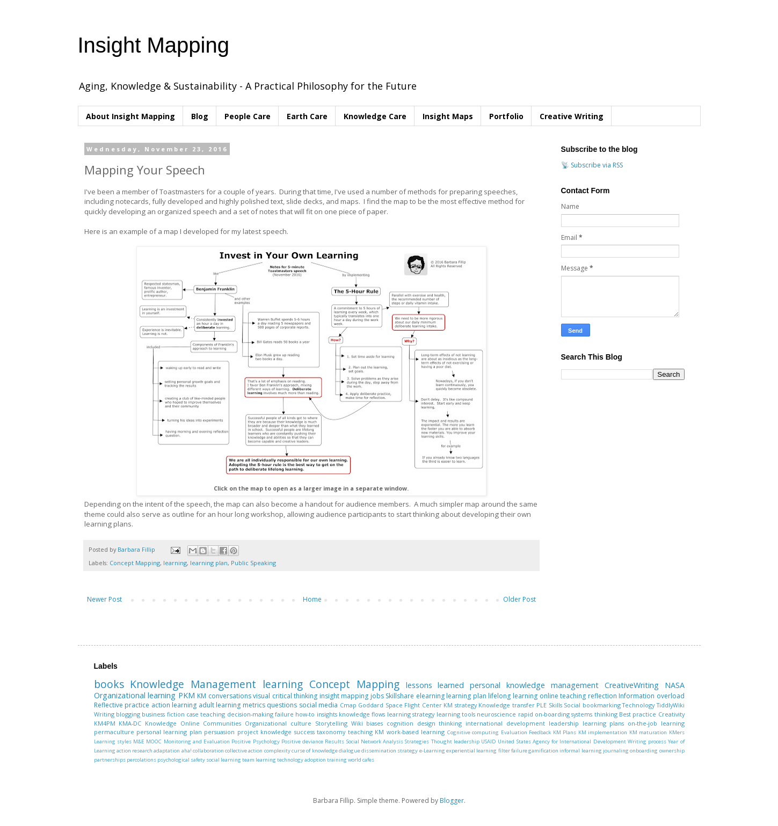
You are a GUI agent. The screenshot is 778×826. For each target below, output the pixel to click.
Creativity (671, 714)
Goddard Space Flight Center (400, 705)
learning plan (209, 563)
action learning (174, 705)
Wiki (357, 723)
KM (201, 695)
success (304, 732)
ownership (672, 750)
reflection (602, 695)
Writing (104, 714)
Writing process (647, 741)
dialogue (349, 750)
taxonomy (331, 732)
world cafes (361, 759)
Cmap (348, 705)
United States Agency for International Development (562, 741)
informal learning (580, 750)
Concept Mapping (135, 563)
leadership (564, 723)
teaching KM (366, 732)
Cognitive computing (473, 732)
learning (175, 563)
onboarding (644, 750)
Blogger (452, 800)
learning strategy (410, 714)
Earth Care (307, 116)
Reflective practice (122, 705)
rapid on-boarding (544, 714)
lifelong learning (512, 695)
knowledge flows (362, 714)
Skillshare (400, 695)
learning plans (603, 723)
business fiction (163, 714)
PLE (541, 705)
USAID (488, 741)
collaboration (208, 750)
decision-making (250, 714)
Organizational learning (135, 695)
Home (312, 599)
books (109, 684)
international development (505, 723)
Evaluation (514, 732)
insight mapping (344, 695)
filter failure (512, 750)
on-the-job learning (656, 723)
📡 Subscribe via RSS (592, 165)
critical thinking (295, 695)
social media (318, 705)
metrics (254, 705)
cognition (400, 723)
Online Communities (211, 723)
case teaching (205, 714)
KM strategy (460, 705)
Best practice (637, 714)
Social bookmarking (592, 705)
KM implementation (602, 732)
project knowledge (264, 732)
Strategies (417, 741)
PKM (186, 695)
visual (261, 695)
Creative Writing (572, 116)
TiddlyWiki (671, 705)
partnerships (110, 759)
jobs (377, 695)
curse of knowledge (315, 750)
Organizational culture (278, 723)
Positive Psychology (255, 741)
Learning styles (113, 741)
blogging (128, 714)
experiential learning (471, 750)
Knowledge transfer (506, 705)
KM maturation (648, 732)
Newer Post (104, 599)
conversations (229, 695)
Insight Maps (448, 116)
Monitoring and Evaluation (197, 741)
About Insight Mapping (130, 116)
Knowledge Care (375, 116)
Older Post (519, 599)
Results (334, 741)
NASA (675, 685)
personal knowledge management (534, 685)
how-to (305, 714)
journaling (616, 750)
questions (282, 705)
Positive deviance (302, 741)
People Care (247, 116)
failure (284, 714)
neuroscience (496, 714)
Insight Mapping (153, 45)
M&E (138, 741)
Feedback (540, 732)
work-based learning (416, 732)
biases (374, 723)
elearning (430, 695)
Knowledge (161, 723)
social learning (223, 759)
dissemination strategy (389, 750)
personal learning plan (169, 732)
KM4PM (104, 723)
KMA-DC (130, 723)
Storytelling (331, 723)
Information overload (652, 695)
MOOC (154, 741)
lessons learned (435, 685)
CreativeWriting (632, 685)
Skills (555, 705)
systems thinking (594, 714)
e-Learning (432, 750)
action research (134, 750)
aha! (186, 750)
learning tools (456, 714)
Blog (199, 116)
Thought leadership (455, 741)
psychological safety (181, 759)
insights (327, 714)
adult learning (220, 705)
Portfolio (506, 116)
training (337, 759)
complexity (277, 750)
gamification (543, 750)
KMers (677, 732)
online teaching (563, 695)
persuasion (219, 732)
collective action (244, 750)
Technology (638, 705)
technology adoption (301, 759)
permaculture (114, 732)
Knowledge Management (193, 684)
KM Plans (564, 732)
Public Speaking (253, 563)
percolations (141, 759)
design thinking (439, 723)
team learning (259, 759)
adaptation (167, 750)
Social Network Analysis (375, 741)
